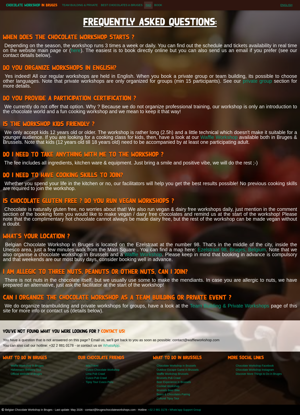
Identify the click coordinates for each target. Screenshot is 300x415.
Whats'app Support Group (185, 409)
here (76, 50)
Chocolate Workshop (31, 6)
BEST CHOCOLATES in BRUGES (121, 5)
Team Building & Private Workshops (229, 305)
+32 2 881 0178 (157, 409)
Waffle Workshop (219, 137)
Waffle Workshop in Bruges (27, 365)
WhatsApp (111, 345)
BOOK (158, 5)
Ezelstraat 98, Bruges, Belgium (232, 249)
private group (257, 81)
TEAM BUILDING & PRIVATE (80, 5)
